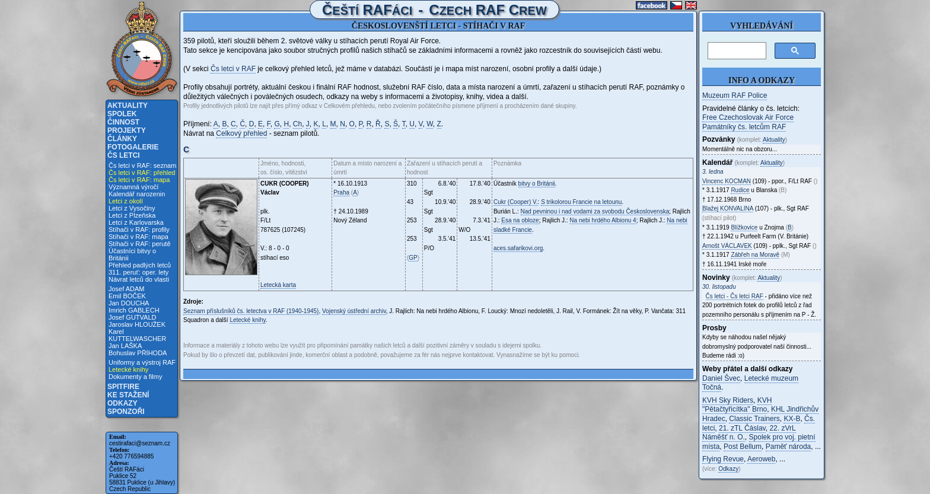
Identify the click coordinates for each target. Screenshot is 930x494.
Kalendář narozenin (137, 193)
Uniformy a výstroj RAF (142, 362)
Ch (297, 124)
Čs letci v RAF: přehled (142, 172)
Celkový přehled (241, 133)
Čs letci (123, 155)
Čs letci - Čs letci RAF (734, 296)
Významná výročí (133, 186)
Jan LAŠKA (125, 345)
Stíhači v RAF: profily (139, 229)
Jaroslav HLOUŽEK (137, 324)
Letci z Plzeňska (132, 215)
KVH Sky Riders (727, 400)
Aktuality (127, 105)
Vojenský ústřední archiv (354, 311)
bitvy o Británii (536, 183)
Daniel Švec (721, 378)
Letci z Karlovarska (136, 222)
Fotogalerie (132, 147)
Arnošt (727, 246)
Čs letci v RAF (233, 69)
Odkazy (122, 403)
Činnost (123, 122)
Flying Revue (723, 459)
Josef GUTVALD (133, 317)
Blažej (727, 208)
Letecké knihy (128, 369)
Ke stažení (128, 395)
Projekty (126, 130)
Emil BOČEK (127, 295)
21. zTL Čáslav (742, 428)
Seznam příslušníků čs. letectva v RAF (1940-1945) (251, 311)
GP (413, 257)
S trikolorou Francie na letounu (581, 202)
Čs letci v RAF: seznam (142, 165)
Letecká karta (278, 285)
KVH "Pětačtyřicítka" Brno (737, 405)
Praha (341, 192)
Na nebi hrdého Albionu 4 (602, 220)
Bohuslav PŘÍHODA (138, 352)
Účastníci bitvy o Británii (132, 254)
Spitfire (123, 387)
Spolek (121, 114)
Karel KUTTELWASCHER (137, 335)
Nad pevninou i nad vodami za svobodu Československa (595, 211)
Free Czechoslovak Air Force (748, 117)
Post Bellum (743, 446)
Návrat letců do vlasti (139, 279)
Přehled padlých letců (140, 265)
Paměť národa (788, 446)
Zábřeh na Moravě (755, 254)
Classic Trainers (754, 419)
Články (122, 139)
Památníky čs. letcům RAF (744, 127)
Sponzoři (126, 411)
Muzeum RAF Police (734, 95)
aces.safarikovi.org (518, 248)
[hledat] (736, 51)
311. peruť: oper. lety (138, 272)
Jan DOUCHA (129, 303)
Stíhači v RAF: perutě (140, 243)
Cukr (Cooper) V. (515, 202)
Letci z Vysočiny (132, 208)
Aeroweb (761, 459)
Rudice (740, 190)
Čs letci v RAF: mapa (139, 179)
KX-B (792, 419)
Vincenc (726, 181)
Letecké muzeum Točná (750, 383)
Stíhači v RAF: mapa (138, 236)
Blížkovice (744, 227)
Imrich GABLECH (134, 310)
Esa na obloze (520, 220)
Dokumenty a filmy (135, 376)
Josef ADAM (127, 288)
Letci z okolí (126, 201)
